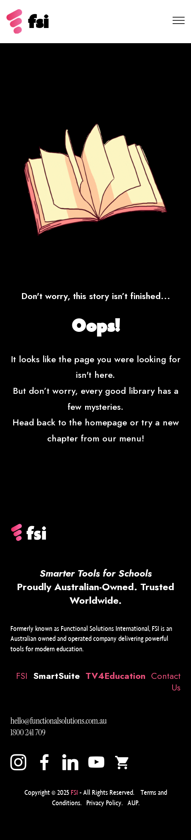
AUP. (133, 802)
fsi (38, 21)
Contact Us (166, 681)
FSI (22, 675)
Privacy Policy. (104, 802)
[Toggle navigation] (179, 20)
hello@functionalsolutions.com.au (58, 720)
